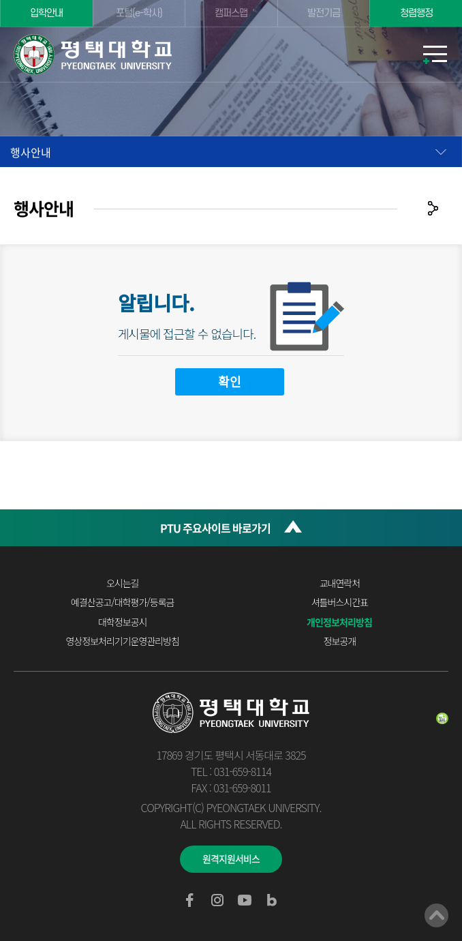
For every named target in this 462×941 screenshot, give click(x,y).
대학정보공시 (122, 622)
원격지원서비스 (231, 858)
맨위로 (436, 915)
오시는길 (122, 583)
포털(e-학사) (139, 13)
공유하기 (433, 208)
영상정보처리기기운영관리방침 (122, 641)
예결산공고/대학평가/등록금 (122, 602)
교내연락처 (340, 583)
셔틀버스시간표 (339, 602)
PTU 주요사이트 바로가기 (215, 528)
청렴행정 (416, 13)
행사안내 (30, 152)
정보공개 (340, 641)
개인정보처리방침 (339, 622)
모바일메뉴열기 (434, 54)
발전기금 (323, 13)
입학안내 (46, 13)
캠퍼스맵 (231, 13)
